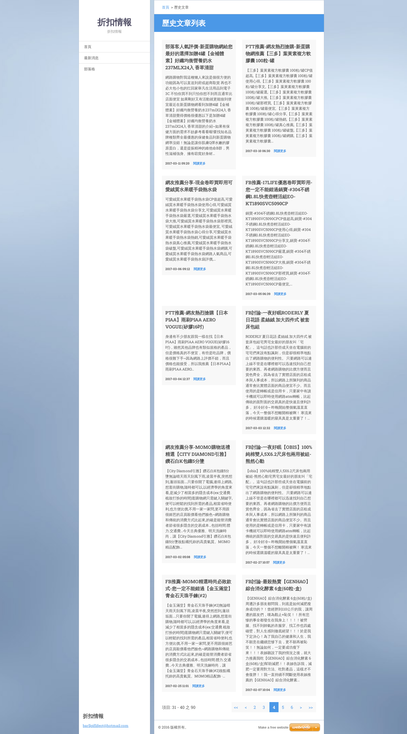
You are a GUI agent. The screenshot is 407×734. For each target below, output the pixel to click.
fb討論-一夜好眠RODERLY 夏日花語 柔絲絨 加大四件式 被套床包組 (277, 320)
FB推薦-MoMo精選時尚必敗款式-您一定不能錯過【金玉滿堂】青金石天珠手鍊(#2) (199, 588)
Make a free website (273, 727)
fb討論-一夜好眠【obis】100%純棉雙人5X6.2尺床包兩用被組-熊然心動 (279, 454)
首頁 (87, 46)
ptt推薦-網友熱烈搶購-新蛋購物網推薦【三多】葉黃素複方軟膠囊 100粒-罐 (278, 53)
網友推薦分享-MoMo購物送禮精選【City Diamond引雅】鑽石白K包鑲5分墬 (197, 454)
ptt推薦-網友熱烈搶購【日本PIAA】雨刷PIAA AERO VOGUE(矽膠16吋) (196, 320)
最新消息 (91, 57)
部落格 (89, 68)
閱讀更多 (199, 163)
